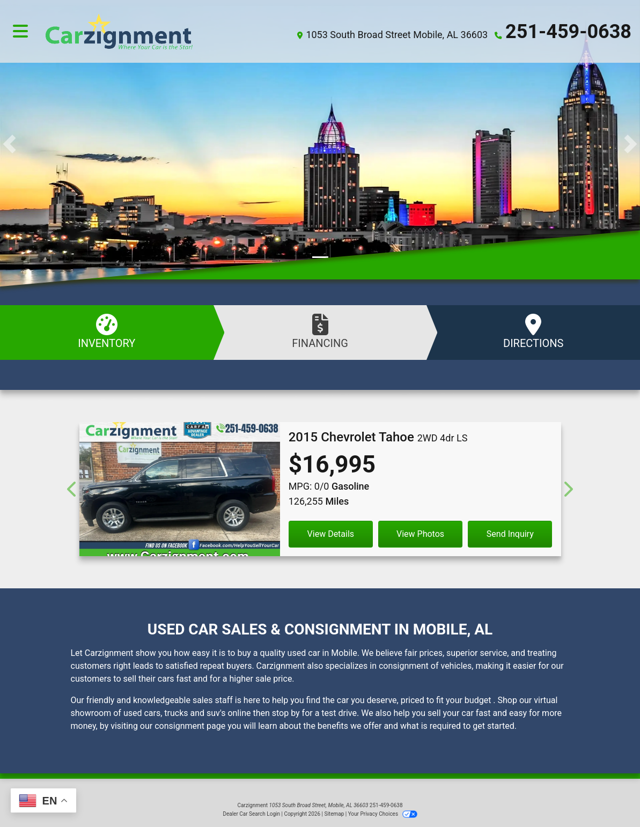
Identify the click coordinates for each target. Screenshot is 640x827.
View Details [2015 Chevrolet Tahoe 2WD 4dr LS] (331, 534)
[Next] (568, 489)
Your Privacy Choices (382, 814)
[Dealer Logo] (158, 31)
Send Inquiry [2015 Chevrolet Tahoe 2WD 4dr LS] (510, 534)
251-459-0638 (568, 31)
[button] (9, 144)
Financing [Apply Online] (320, 332)
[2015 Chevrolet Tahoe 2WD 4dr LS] (179, 493)
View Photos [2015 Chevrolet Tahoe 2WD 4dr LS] (420, 534)
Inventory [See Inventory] (107, 332)
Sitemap (334, 814)
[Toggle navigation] (20, 31)
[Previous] (72, 489)
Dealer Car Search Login (251, 814)
